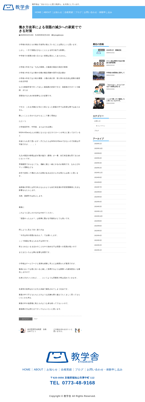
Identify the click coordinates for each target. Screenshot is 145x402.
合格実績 (68, 12)
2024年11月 (98, 172)
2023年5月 (98, 230)
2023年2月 (98, 245)
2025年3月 (98, 163)
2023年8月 (98, 221)
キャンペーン (100, 126)
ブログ (78, 12)
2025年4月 (98, 158)
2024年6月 (98, 192)
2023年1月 (98, 250)
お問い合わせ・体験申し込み (98, 12)
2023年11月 (98, 211)
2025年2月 (98, 168)
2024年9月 (98, 177)
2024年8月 (98, 182)
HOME (38, 12)
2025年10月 (98, 148)
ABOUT (47, 12)
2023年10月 (98, 216)
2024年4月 (98, 202)
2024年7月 (98, 187)
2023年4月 (98, 235)
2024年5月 (98, 197)
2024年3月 (98, 206)
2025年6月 (98, 153)
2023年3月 (98, 240)
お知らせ (57, 12)
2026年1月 (98, 143)
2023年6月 (98, 226)
